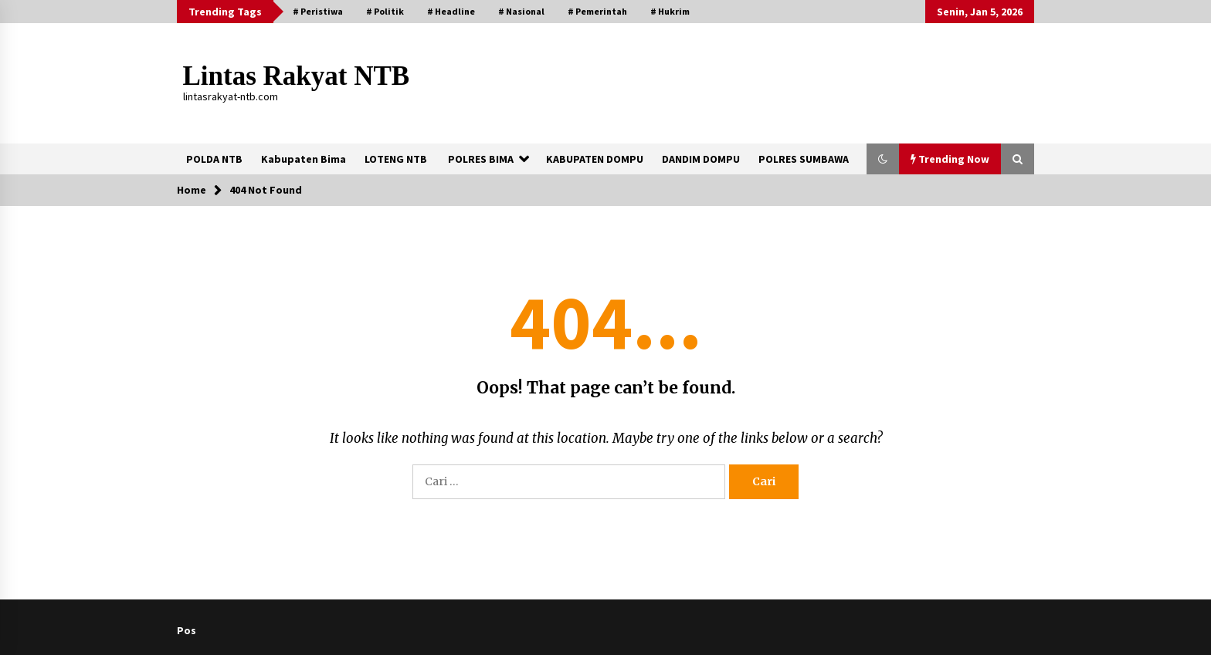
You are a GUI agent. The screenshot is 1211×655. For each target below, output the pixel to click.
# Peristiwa (318, 11)
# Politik (385, 11)
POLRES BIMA (481, 159)
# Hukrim (670, 11)
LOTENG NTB (396, 159)
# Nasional (521, 11)
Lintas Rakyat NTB (296, 76)
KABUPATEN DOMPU (594, 159)
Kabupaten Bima (303, 159)
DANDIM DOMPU (701, 159)
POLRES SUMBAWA (803, 159)
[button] (883, 158)
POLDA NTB (214, 159)
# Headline (451, 11)
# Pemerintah (597, 11)
